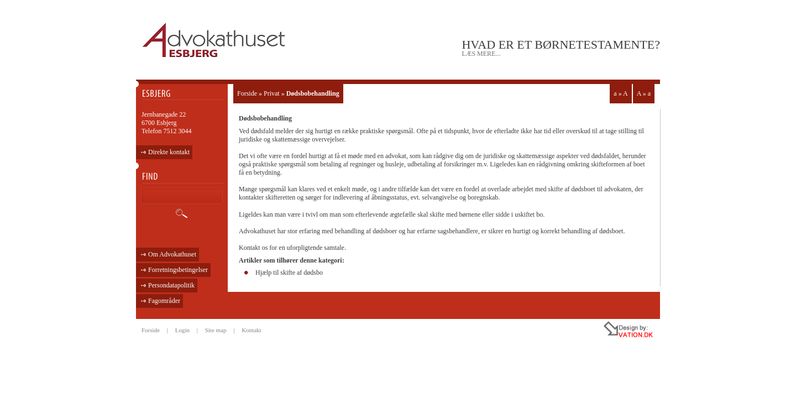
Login (182, 330)
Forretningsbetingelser (178, 270)
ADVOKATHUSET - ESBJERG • (215, 40)
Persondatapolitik (171, 285)
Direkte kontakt (169, 152)
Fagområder (164, 301)
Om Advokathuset (172, 254)
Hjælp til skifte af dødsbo (289, 272)
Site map (216, 330)
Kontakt (251, 330)
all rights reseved (604, 331)
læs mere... (481, 53)
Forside (247, 93)
